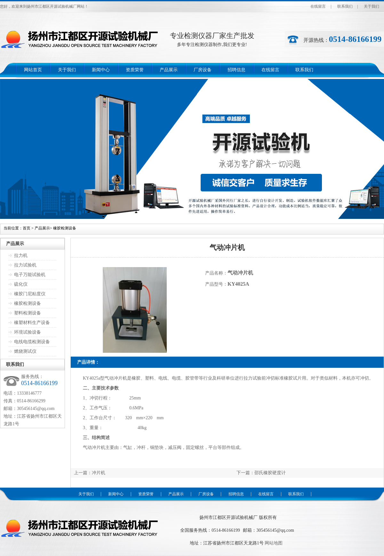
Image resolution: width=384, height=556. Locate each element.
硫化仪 (21, 284)
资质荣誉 (135, 69)
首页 (26, 228)
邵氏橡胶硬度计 (270, 472)
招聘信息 (236, 69)
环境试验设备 (27, 332)
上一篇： (83, 472)
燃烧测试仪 (25, 351)
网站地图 (274, 543)
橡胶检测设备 (64, 228)
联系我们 (345, 6)
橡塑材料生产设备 (32, 322)
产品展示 (169, 69)
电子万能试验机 (29, 274)
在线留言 (318, 6)
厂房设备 (203, 69)
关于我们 (371, 6)
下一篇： (245, 472)
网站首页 (33, 69)
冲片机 (98, 472)
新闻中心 (101, 69)
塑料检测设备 (27, 313)
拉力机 (21, 255)
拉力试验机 (25, 265)
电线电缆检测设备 (32, 341)
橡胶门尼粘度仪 (29, 293)
